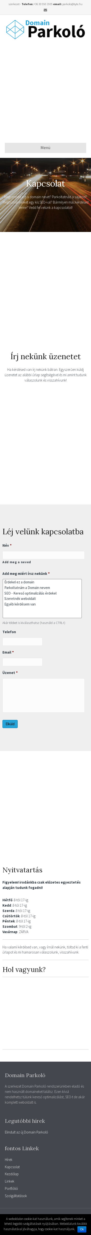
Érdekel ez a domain (42, 582)
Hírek (8, 1159)
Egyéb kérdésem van (42, 604)
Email (8, 652)
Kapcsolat (12, 1167)
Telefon (9, 632)
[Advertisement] (45, 90)
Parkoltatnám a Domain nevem (42, 587)
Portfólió (11, 1188)
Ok (82, 1229)
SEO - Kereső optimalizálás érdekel (42, 593)
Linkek (9, 1181)
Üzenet (10, 672)
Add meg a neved (16, 562)
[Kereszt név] (43, 555)
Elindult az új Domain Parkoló (26, 1132)
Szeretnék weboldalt (42, 598)
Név (7, 545)
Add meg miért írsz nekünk (26, 573)
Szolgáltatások (16, 1195)
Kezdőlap (12, 1174)
